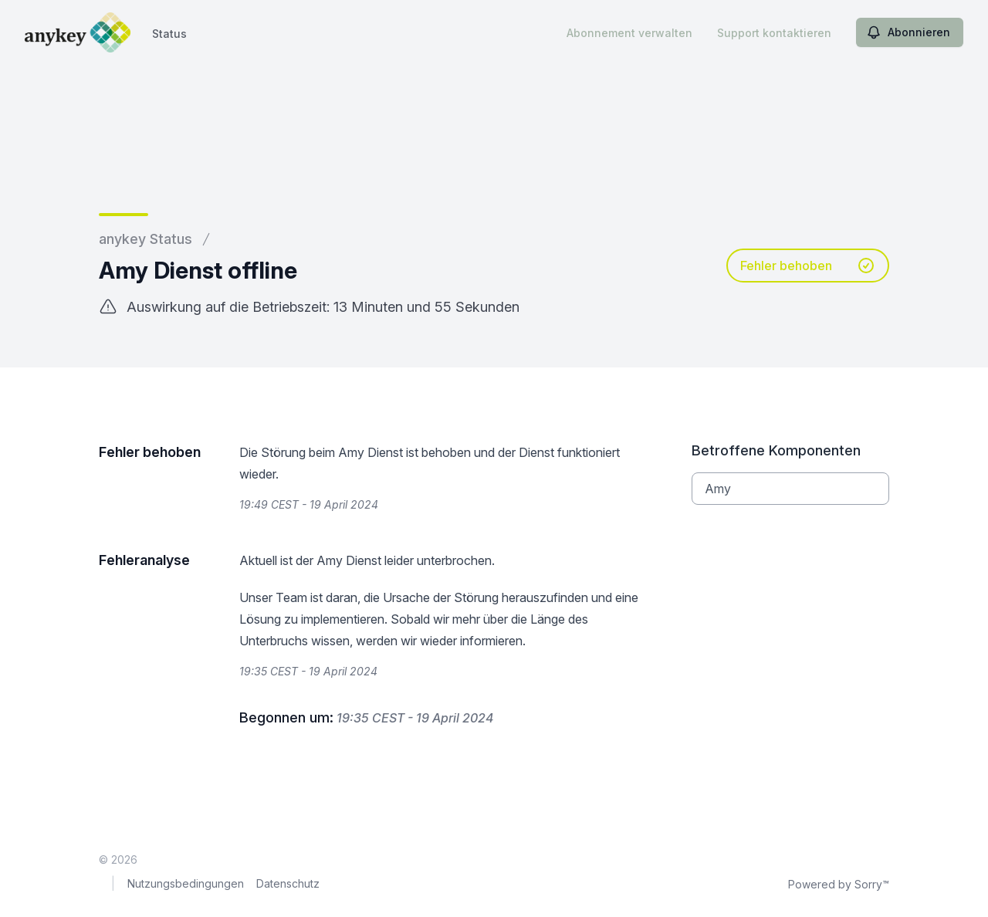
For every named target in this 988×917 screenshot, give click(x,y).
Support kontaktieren (774, 32)
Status (169, 33)
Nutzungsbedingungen (185, 883)
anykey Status (145, 239)
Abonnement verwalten (629, 32)
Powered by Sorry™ (838, 884)
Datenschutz (288, 883)
